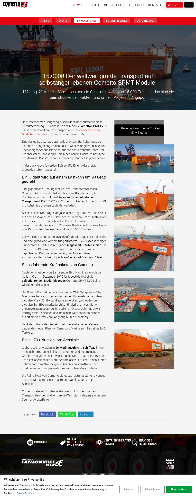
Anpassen (129, 489)
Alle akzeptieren (179, 489)
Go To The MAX (145, 20)
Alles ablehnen (152, 489)
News (77, 5)
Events (63, 20)
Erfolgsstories (86, 20)
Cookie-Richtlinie (25, 493)
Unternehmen (114, 5)
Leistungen (136, 5)
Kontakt (154, 5)
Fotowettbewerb (116, 20)
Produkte (92, 5)
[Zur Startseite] (15, 5)
